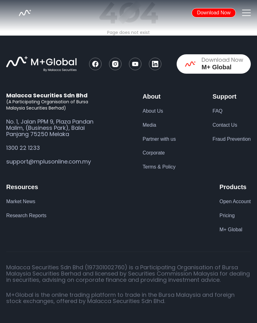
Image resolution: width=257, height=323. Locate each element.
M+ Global (230, 229)
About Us (153, 111)
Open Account (235, 201)
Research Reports (26, 215)
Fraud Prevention (231, 139)
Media (149, 125)
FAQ (217, 111)
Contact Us (224, 125)
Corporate (154, 152)
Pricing (227, 215)
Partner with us (159, 139)
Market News (20, 201)
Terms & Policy (159, 166)
